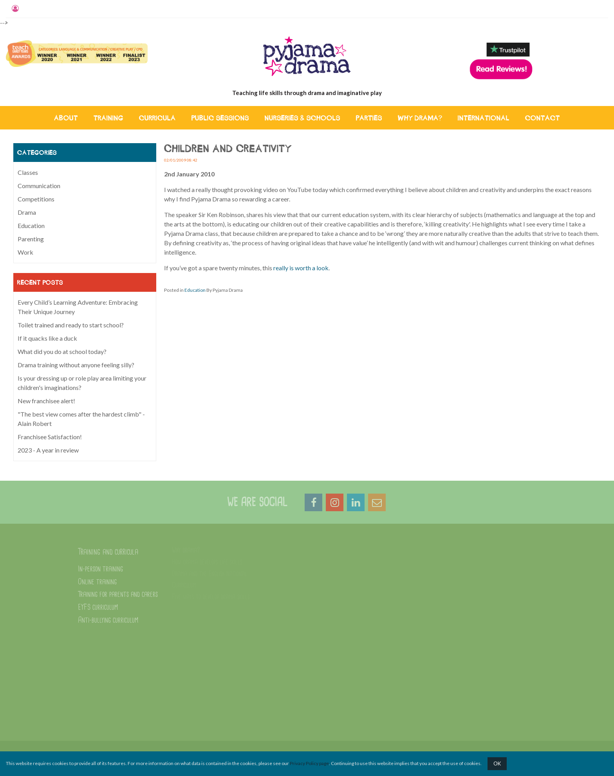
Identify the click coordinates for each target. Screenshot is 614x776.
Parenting (31, 238)
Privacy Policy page (309, 763)
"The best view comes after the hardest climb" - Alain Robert (81, 418)
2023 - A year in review (48, 450)
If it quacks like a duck (47, 338)
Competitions (36, 199)
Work (25, 252)
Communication (39, 185)
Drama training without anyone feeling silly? (76, 364)
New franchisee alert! (46, 400)
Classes (28, 172)
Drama (27, 212)
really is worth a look (301, 267)
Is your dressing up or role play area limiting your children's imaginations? (82, 382)
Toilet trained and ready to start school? (71, 325)
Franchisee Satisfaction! (50, 436)
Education (195, 290)
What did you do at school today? (62, 351)
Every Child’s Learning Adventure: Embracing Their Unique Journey (78, 306)
